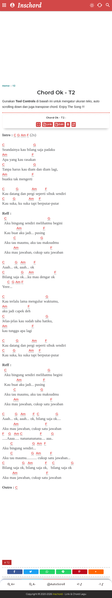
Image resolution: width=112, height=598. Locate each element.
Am (24, 135)
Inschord (57, 594)
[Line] (64, 573)
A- (32, 586)
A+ (11, 586)
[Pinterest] (81, 573)
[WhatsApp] (47, 573)
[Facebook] (12, 573)
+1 (80, 586)
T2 (8, 562)
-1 (101, 586)
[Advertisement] (56, 49)
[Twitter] (30, 573)
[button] (98, 573)
